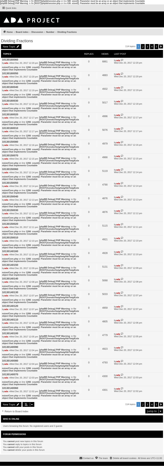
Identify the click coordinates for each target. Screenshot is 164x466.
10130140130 (10, 292)
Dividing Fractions (17, 41)
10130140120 (10, 305)
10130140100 (10, 333)
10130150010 (10, 237)
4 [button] (152, 46)
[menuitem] (122, 458)
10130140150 (10, 264)
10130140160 (10, 251)
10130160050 (10, 73)
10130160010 (10, 128)
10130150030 (10, 210)
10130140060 (10, 388)
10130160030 (10, 100)
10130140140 (10, 278)
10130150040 (10, 196)
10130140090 (10, 346)
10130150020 (10, 223)
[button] (161, 46)
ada (6, 63)
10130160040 (10, 87)
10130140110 (10, 319)
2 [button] (143, 46)
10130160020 (10, 114)
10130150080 (10, 141)
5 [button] (156, 46)
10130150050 (10, 182)
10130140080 (10, 360)
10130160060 (10, 59)
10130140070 (10, 374)
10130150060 (10, 169)
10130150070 (10, 155)
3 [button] (147, 46)
